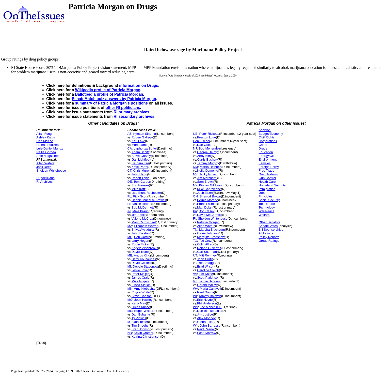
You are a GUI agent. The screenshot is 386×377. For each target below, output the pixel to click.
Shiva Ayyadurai (142, 229)
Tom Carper (142, 181)
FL (129, 196)
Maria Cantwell (210, 288)
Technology (267, 207)
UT (195, 255)
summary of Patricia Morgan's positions (111, 103)
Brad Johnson (141, 329)
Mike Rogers (140, 281)
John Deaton (140, 233)
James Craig (140, 277)
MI (129, 266)
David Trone (140, 252)
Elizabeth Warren (146, 226)
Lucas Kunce (140, 307)
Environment (268, 159)
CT (129, 170)
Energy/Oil (266, 156)
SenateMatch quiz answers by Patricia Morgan (114, 99)
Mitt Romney (208, 255)
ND (130, 333)
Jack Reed (43, 167)
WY (195, 325)
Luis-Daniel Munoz (49, 148)
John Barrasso (210, 325)
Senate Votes (268, 226)
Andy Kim (204, 156)
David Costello (141, 263)
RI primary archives (131, 112)
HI (129, 204)
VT (195, 281)
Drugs (263, 148)
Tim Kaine (206, 274)
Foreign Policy (269, 167)
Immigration (267, 189)
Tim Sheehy (139, 325)
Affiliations (266, 233)
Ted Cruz (205, 240)
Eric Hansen (140, 185)
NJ (195, 148)
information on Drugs (138, 85)
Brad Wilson (205, 266)
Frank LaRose (207, 204)
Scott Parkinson (208, 277)
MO (130, 300)
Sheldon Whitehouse (51, 170)
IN (129, 211)
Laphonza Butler (145, 148)
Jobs (262, 193)
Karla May (138, 303)
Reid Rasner (206, 329)
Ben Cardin (142, 237)
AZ (130, 134)
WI (195, 296)
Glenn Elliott (205, 322)
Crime (263, 145)
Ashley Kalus (45, 137)
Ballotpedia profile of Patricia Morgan (109, 94)
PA (195, 211)
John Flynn (139, 174)
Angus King (142, 255)
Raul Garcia (205, 292)
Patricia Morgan (208, 222)
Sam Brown (205, 181)
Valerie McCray (142, 218)
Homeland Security (272, 185)
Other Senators (269, 222)
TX (195, 240)
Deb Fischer (201, 141)
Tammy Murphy (208, 163)
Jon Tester (140, 322)
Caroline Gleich (208, 270)
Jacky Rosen (208, 174)
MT (130, 322)
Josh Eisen (205, 193)
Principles (266, 196)
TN (195, 229)
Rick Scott (140, 196)
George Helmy (207, 152)
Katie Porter (139, 167)
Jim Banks (138, 215)
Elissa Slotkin (140, 285)
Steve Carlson (141, 296)
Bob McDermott (142, 207)
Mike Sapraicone (209, 189)
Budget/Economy (271, 134)
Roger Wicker (143, 311)
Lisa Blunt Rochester (146, 193)
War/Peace (266, 211)
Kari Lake (138, 141)
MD (130, 237)
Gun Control (267, 178)
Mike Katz (138, 189)
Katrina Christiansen (145, 336)
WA (195, 288)
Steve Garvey (141, 156)
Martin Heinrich (210, 167)
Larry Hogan (140, 240)
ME (130, 255)
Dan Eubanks (141, 314)
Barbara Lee (140, 163)
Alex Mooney (206, 318)
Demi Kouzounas (143, 259)
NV (195, 174)
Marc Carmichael (143, 222)
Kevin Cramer (143, 333)
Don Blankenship (209, 311)
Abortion (265, 130)
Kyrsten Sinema (144, 134)
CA (130, 148)
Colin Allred (205, 244)
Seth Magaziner (47, 156)
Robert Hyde (140, 178)
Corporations (268, 141)
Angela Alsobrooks (144, 248)
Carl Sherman (207, 252)
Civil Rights (267, 137)
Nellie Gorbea (46, 152)
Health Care (267, 181)
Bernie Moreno (207, 200)
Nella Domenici (208, 170)
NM (195, 167)
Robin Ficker (140, 244)
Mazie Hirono (141, 204)
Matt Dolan (205, 207)
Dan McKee (44, 141)
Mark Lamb (139, 145)
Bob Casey (207, 211)
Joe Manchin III (211, 307)
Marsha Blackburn (212, 229)
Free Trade (266, 170)
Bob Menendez (209, 148)
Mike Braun (140, 211)
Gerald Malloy (207, 285)
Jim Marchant (207, 178)
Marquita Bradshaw (211, 237)
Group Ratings (269, 240)
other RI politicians (123, 108)
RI (194, 218)
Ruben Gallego (142, 137)
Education (266, 152)
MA (130, 226)
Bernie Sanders (209, 281)
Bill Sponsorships (271, 229)
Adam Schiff (140, 152)
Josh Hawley (143, 300)
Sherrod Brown (210, 196)
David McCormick (209, 215)
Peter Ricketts (209, 134)
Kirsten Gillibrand (211, 185)
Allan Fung (44, 134)
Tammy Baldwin (210, 296)
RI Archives (44, 181)
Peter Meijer (140, 274)
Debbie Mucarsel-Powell (148, 200)
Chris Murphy (142, 170)
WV (195, 307)
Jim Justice (205, 314)
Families (265, 163)
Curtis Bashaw (207, 159)
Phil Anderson (207, 303)
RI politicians (45, 178)
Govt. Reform (268, 174)
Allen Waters (45, 163)
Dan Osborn (205, 145)
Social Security (269, 200)
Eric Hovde (205, 300)
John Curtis (205, 259)
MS (130, 311)
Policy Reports (269, 237)
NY (195, 185)
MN (130, 288)
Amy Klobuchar (145, 288)
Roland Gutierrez (209, 248)
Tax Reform (267, 204)
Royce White (140, 292)
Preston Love (206, 137)
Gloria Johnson (208, 233)
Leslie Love (139, 270)
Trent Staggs (206, 263)
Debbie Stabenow (145, 266)
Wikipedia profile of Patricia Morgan (107, 90)
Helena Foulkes (47, 145)
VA (195, 274)
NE (195, 134)
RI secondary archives (134, 116)
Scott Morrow (206, 333)
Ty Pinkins (138, 318)
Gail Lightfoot (140, 159)
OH (195, 196)
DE (130, 181)
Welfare (264, 215)
